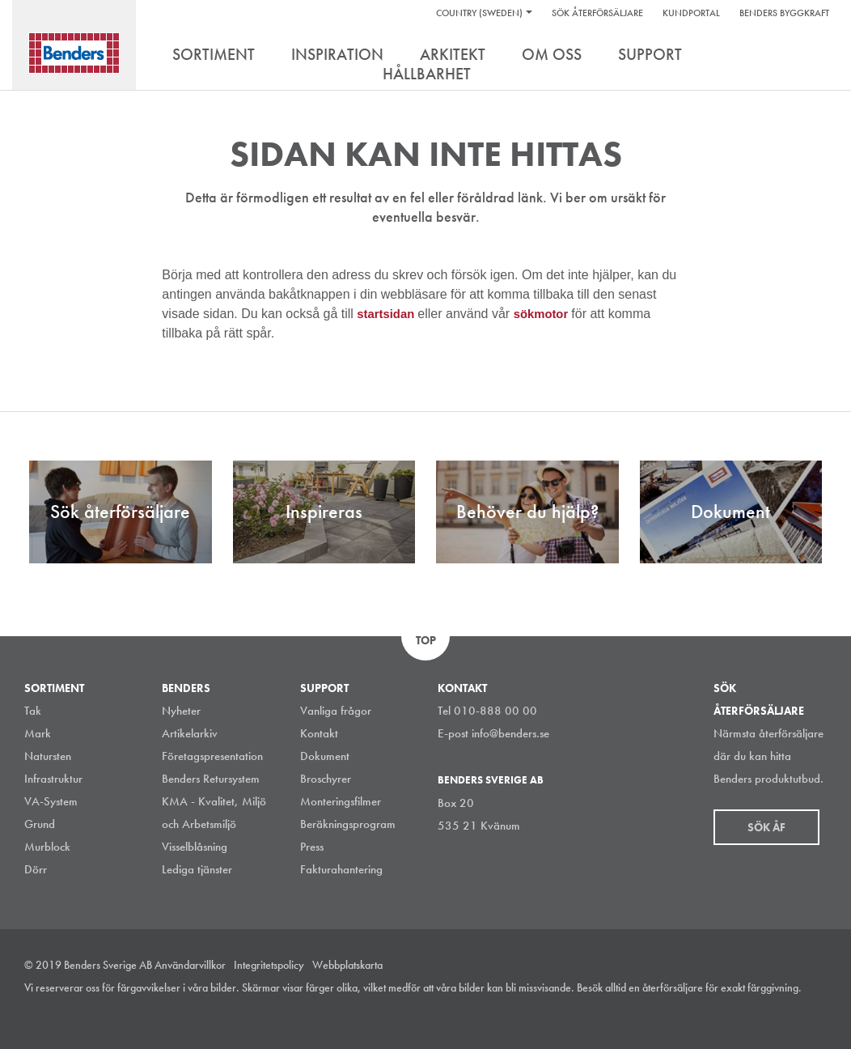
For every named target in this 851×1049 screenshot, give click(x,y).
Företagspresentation (212, 756)
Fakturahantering (341, 869)
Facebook (781, 1012)
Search (814, 56)
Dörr (35, 869)
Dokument (324, 756)
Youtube (818, 1012)
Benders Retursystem (211, 779)
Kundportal (691, 12)
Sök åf (766, 827)
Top (426, 640)
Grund (39, 824)
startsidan (389, 314)
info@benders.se (510, 733)
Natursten (47, 756)
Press (312, 847)
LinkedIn (745, 1012)
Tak (32, 711)
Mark (37, 733)
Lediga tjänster (197, 869)
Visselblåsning (194, 847)
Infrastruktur (53, 779)
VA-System (51, 801)
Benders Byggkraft (784, 12)
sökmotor (550, 314)
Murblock (47, 847)
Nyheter (181, 711)
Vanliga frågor (335, 711)
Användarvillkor (190, 965)
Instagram (709, 1012)
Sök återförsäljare (597, 12)
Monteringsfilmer (340, 801)
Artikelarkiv (190, 733)
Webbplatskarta (347, 965)
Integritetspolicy (269, 965)
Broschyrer (325, 779)
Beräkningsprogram (348, 824)
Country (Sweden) (479, 12)
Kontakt (319, 733)
